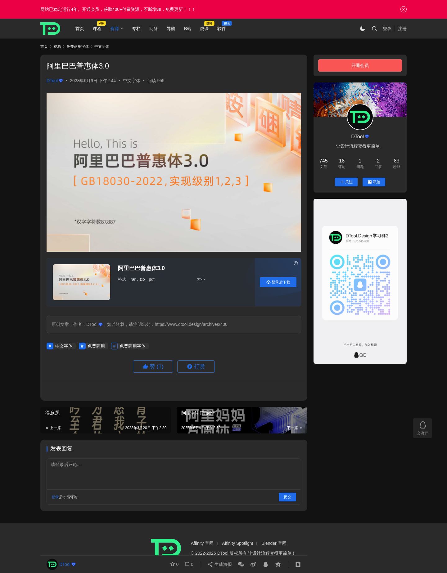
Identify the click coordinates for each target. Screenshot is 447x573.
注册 (402, 28)
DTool (55, 80)
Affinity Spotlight (237, 543)
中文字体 (131, 80)
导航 (171, 28)
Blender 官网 (274, 543)
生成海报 (219, 564)
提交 (287, 497)
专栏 (136, 28)
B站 (187, 28)
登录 (387, 28)
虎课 (204, 28)
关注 (346, 182)
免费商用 (96, 346)
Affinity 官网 (202, 543)
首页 (79, 28)
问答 (153, 28)
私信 (374, 182)
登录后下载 (278, 282)
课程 (97, 28)
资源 (114, 28)
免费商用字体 (133, 346)
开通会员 (360, 65)
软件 (221, 28)
